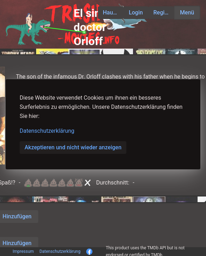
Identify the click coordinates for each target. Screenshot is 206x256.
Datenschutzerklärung (47, 130)
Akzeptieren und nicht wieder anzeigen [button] (73, 147)
